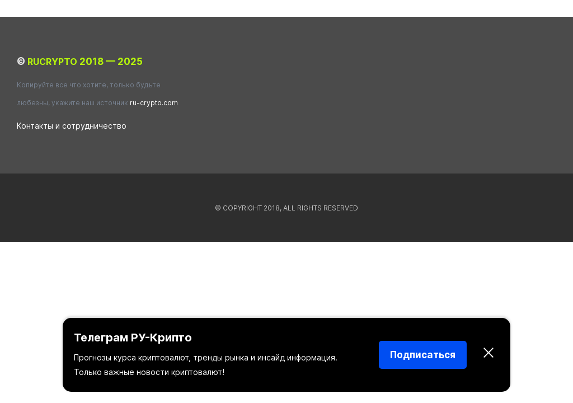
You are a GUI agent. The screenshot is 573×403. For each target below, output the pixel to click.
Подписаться (422, 354)
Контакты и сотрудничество (71, 125)
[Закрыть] (488, 355)
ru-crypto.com (154, 103)
